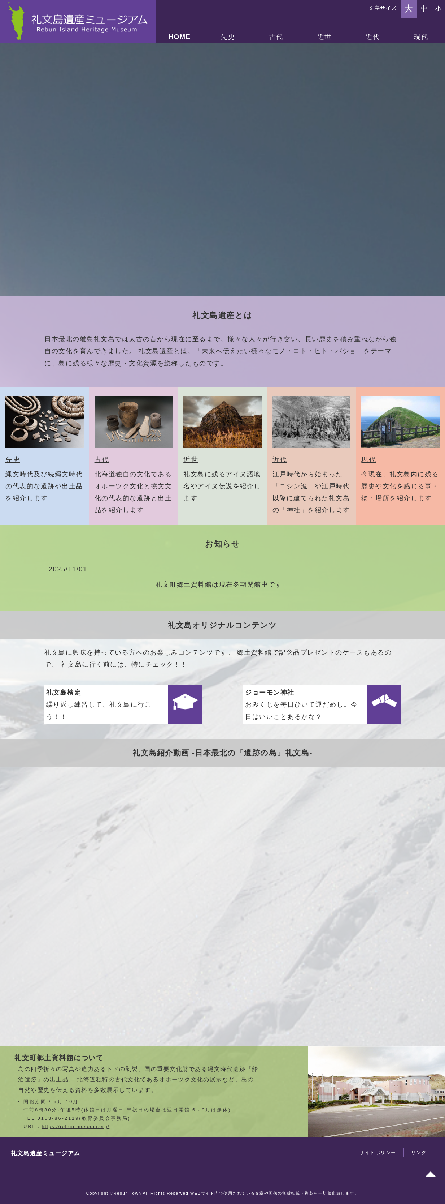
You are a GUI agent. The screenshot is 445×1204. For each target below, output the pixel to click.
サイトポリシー (377, 1152)
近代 (373, 36)
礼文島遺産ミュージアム (45, 1153)
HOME (180, 36)
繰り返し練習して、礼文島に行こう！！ (99, 704)
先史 (228, 36)
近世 (325, 36)
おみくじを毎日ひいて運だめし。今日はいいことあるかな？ (301, 704)
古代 (276, 36)
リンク (419, 1152)
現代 (421, 36)
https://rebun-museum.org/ (76, 1126)
